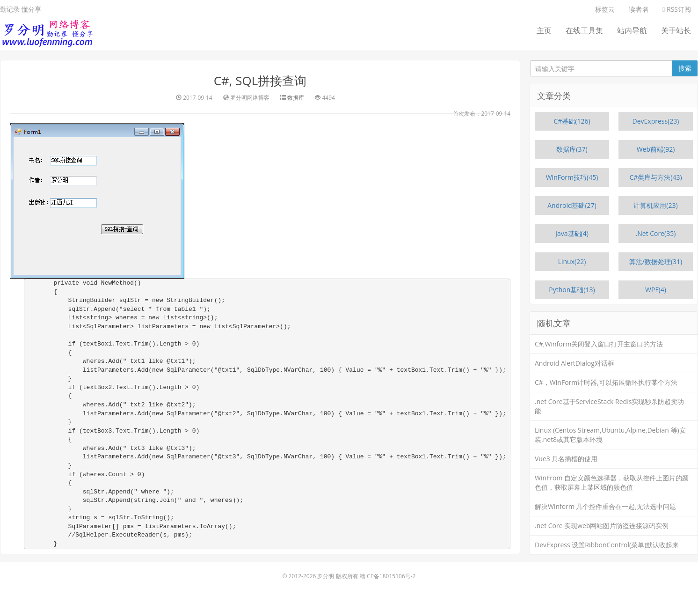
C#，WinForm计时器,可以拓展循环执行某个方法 (606, 382)
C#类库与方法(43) (655, 177)
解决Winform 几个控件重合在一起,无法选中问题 (605, 506)
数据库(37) (571, 149)
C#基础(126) (571, 121)
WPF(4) (655, 289)
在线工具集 (584, 30)
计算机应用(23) (655, 205)
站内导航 (632, 30)
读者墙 (638, 9)
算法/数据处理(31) (655, 261)
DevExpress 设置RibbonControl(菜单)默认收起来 (607, 544)
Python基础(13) (572, 289)
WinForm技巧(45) (572, 177)
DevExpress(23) (656, 121)
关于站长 (676, 30)
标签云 (605, 9)
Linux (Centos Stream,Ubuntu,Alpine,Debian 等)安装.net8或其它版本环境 (610, 435)
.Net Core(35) (656, 233)
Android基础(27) (571, 205)
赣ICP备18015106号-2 (388, 576)
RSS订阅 (676, 9)
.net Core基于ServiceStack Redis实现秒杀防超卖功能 (609, 406)
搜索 (684, 68)
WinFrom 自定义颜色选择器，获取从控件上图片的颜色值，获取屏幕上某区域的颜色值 (612, 482)
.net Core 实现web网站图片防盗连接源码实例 (602, 525)
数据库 (295, 98)
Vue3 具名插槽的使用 (566, 458)
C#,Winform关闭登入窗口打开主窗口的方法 (599, 343)
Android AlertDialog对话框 (574, 363)
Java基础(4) (572, 233)
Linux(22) (572, 261)
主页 (544, 30)
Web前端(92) (656, 149)
